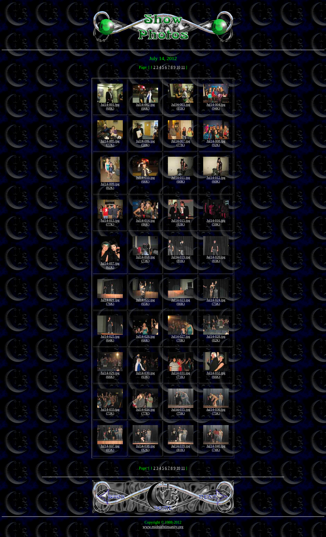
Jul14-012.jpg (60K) (216, 178)
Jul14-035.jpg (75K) (180, 410)
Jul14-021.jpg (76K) (110, 300)
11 (183, 67)
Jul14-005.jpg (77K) (110, 141)
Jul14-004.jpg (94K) (216, 105)
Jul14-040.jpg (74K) (216, 446)
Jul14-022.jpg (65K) (145, 300)
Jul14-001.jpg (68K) (110, 105)
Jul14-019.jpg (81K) (180, 257)
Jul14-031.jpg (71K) (180, 373)
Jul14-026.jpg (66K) (145, 337)
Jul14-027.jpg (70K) (180, 337)
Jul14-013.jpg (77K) (110, 221)
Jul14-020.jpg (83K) (216, 257)
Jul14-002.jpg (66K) (145, 105)
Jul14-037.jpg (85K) (110, 446)
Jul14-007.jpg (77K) (180, 141)
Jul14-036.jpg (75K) (216, 410)
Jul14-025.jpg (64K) (110, 337)
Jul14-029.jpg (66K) (110, 373)
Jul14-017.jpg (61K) (110, 264)
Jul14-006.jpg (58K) (145, 141)
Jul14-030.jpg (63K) (145, 373)
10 (178, 67)
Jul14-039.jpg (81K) (180, 446)
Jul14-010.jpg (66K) (145, 178)
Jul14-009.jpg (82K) (110, 184)
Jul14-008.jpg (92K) (216, 141)
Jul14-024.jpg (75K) (216, 300)
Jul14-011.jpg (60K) (180, 178)
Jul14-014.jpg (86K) (145, 221)
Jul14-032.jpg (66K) (216, 373)
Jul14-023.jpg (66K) (180, 300)
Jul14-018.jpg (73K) (145, 257)
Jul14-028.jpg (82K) (216, 337)
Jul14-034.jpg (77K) (145, 410)
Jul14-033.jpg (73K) (110, 410)
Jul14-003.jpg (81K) (180, 105)
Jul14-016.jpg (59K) (216, 221)
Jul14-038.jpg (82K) (145, 446)
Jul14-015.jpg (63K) (180, 221)
